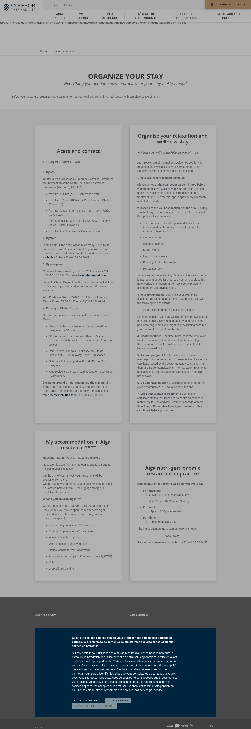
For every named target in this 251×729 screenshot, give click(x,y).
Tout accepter (86, 700)
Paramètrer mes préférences (94, 706)
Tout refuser (118, 700)
